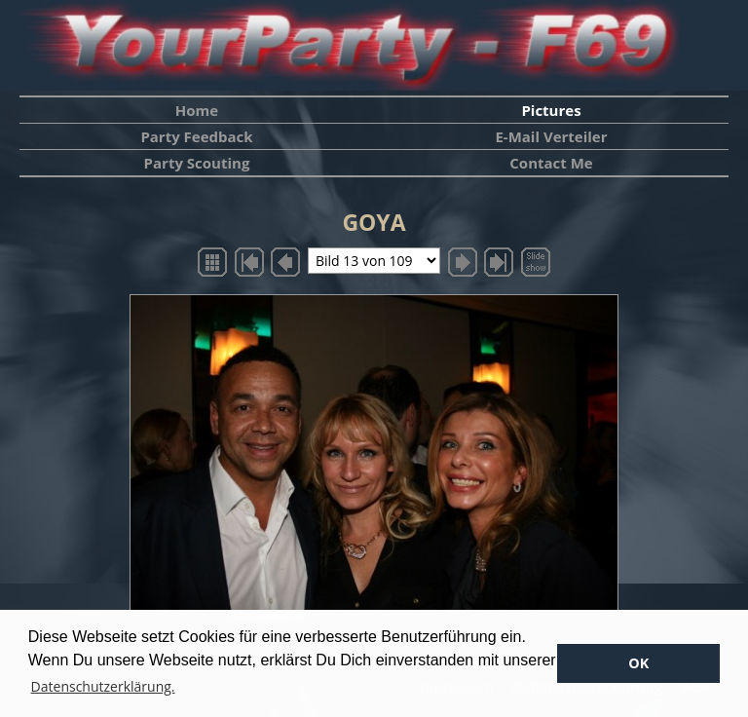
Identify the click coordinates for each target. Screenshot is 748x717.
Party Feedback (196, 136)
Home (196, 110)
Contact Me (550, 162)
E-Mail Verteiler (551, 136)
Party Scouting (197, 162)
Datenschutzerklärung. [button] (103, 686)
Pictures (550, 110)
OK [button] (638, 663)
